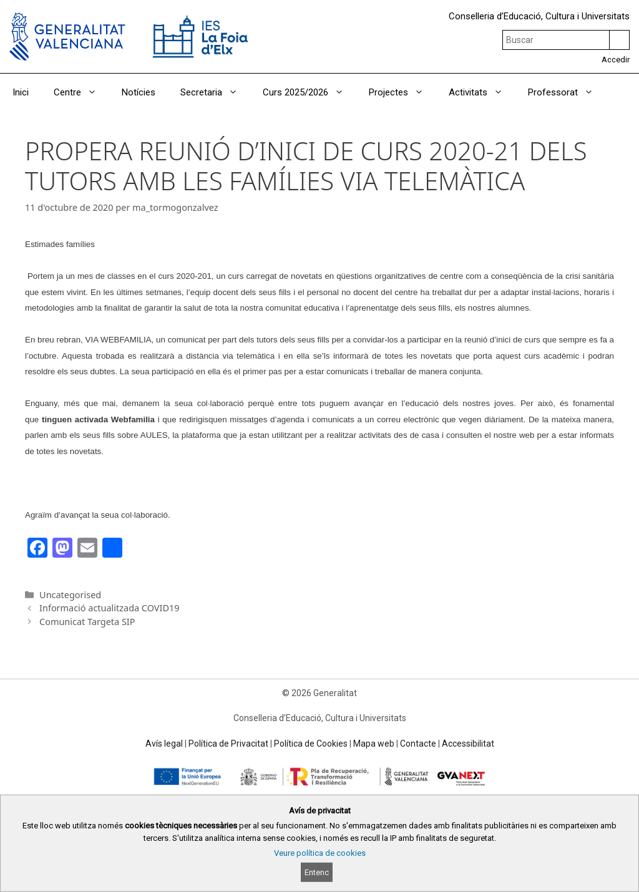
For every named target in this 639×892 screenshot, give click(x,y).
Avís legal (164, 744)
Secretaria (215, 92)
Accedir (616, 59)
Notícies (138, 92)
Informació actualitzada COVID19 (109, 608)
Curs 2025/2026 (309, 92)
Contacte (418, 744)
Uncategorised (70, 595)
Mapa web (373, 744)
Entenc (317, 872)
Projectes (402, 92)
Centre (81, 92)
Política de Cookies (311, 744)
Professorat (567, 92)
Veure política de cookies (320, 853)
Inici (20, 92)
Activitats (482, 92)
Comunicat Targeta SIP (87, 622)
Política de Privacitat (228, 744)
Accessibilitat (468, 744)
